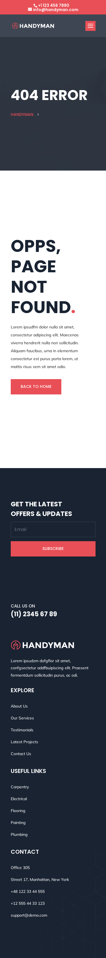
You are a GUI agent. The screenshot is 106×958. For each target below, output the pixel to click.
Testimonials (22, 729)
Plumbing (19, 834)
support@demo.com (29, 915)
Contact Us (21, 753)
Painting (18, 822)
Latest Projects (24, 741)
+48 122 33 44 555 (28, 891)
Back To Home (36, 386)
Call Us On (23, 606)
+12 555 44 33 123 (28, 903)
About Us (19, 706)
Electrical (19, 798)
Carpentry (20, 786)
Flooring (18, 810)
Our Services (22, 718)
